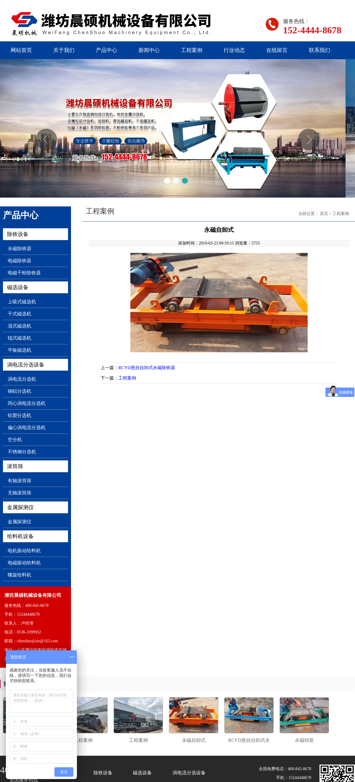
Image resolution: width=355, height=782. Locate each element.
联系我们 (319, 50)
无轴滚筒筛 (19, 492)
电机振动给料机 (24, 550)
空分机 (15, 439)
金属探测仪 (20, 507)
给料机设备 (20, 536)
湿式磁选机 (19, 325)
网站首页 (21, 50)
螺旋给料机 (19, 574)
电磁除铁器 (19, 260)
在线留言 (277, 50)
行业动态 (234, 50)
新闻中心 (149, 50)
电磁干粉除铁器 (24, 272)
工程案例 (191, 50)
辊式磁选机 (19, 338)
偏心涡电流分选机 (27, 427)
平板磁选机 (19, 350)
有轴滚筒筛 (19, 480)
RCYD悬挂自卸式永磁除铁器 (146, 367)
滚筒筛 (15, 466)
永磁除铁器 (19, 248)
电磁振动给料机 (24, 562)
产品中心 (106, 50)
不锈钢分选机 (22, 451)
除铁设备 (17, 234)
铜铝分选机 (19, 391)
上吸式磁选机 (22, 301)
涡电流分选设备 (25, 365)
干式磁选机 (19, 313)
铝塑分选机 (19, 415)
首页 (324, 213)
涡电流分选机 (22, 379)
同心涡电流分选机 (27, 403)
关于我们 (64, 50)
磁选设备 (17, 287)
